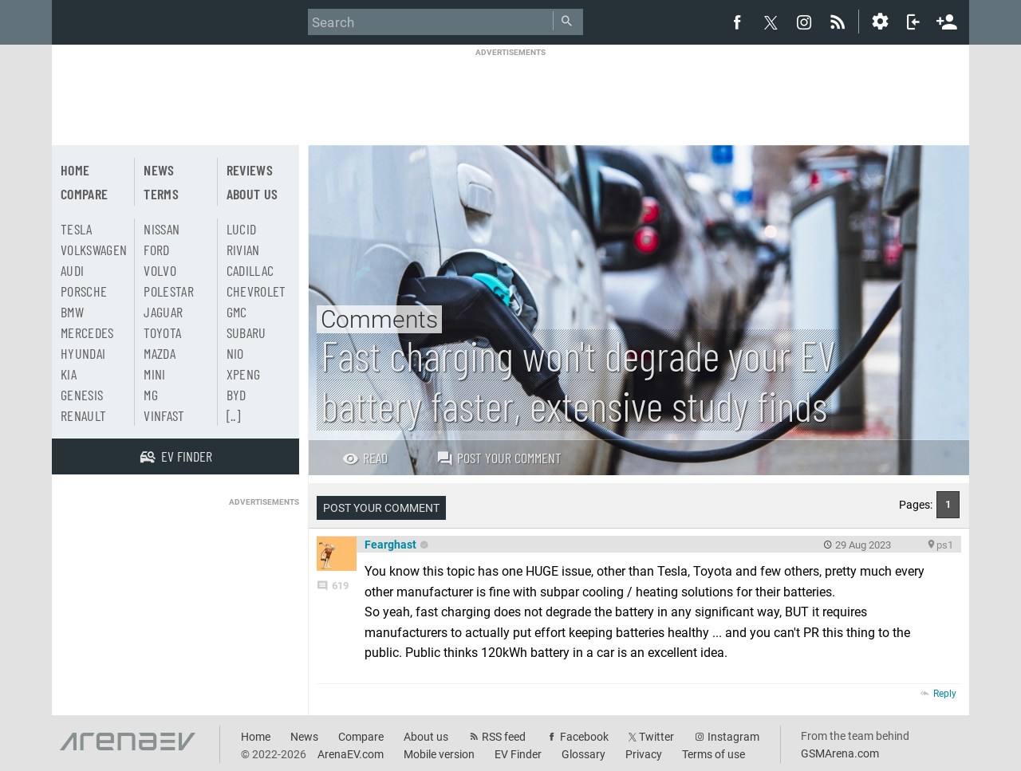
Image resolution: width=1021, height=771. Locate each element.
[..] (233, 415)
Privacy (643, 754)
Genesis (82, 394)
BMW (72, 312)
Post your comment (499, 457)
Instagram (733, 736)
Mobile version (439, 754)
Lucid (242, 229)
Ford (156, 249)
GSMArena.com (840, 753)
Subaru (246, 332)
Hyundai (83, 353)
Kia (69, 374)
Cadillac (250, 270)
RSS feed (504, 736)
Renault (83, 415)
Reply (944, 693)
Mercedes (87, 332)
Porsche (84, 291)
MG (151, 394)
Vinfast (164, 415)
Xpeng (244, 374)
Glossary (583, 754)
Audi (72, 270)
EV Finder (518, 754)
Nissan (161, 229)
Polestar (169, 291)
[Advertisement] (510, 93)
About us (252, 194)
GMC (237, 312)
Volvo (160, 270)
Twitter (656, 736)
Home (75, 170)
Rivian (243, 249)
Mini (154, 374)
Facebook (584, 736)
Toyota (162, 332)
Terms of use (713, 754)
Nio (235, 353)
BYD (236, 394)
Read (365, 457)
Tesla (77, 229)
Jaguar (163, 312)
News (159, 170)
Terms (161, 194)
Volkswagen (94, 249)
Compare (84, 194)
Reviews (250, 170)
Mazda (159, 353)
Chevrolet (256, 291)
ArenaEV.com (350, 754)
